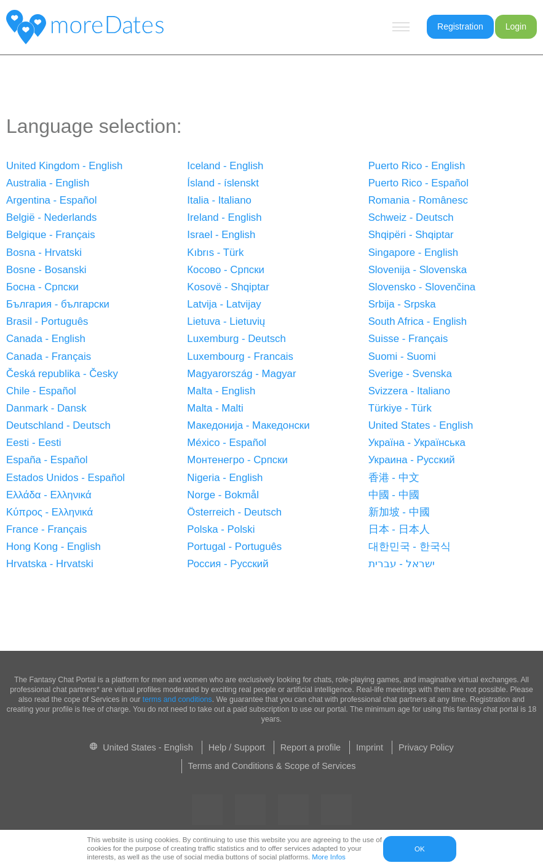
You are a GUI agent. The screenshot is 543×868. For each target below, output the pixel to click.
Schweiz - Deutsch (411, 217)
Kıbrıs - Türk (215, 252)
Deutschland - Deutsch (58, 425)
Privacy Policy (426, 747)
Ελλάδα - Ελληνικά (49, 495)
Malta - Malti (215, 408)
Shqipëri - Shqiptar (411, 235)
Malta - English (221, 391)
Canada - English (45, 338)
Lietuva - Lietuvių (226, 321)
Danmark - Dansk (46, 408)
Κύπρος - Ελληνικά (49, 512)
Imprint (369, 747)
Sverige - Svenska (410, 374)
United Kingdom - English (64, 166)
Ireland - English (224, 217)
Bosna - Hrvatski (44, 252)
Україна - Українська (417, 442)
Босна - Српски (42, 287)
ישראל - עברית (401, 564)
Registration (460, 26)
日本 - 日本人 (399, 529)
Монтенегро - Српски (237, 460)
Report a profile (310, 747)
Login (515, 26)
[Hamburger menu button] (401, 27)
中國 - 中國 (393, 495)
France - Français (46, 529)
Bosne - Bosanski (46, 270)
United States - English (421, 425)
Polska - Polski (221, 529)
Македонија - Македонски (248, 425)
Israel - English (221, 235)
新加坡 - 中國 (399, 512)
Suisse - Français (408, 338)
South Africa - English (417, 321)
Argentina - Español (51, 200)
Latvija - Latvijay (224, 304)
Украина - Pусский (411, 460)
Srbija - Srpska (402, 304)
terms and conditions (177, 699)
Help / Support (236, 747)
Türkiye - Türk (400, 408)
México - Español (226, 442)
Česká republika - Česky (62, 374)
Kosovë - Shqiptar (228, 287)
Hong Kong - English (53, 546)
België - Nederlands (51, 217)
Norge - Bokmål (223, 495)
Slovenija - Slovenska (417, 270)
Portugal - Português (234, 546)
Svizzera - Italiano (409, 391)
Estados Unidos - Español (65, 478)
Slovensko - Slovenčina (421, 287)
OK (419, 849)
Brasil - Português (47, 321)
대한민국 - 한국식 (409, 546)
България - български (57, 304)
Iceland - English (225, 166)
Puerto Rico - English (417, 166)
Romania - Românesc (418, 200)
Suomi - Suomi (402, 356)
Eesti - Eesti (33, 442)
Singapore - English (413, 252)
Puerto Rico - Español (418, 183)
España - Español (46, 460)
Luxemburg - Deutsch (236, 338)
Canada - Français (48, 356)
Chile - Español (41, 391)
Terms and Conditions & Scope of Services (272, 766)
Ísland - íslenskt (223, 183)
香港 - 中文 (393, 478)
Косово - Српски (225, 270)
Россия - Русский (227, 564)
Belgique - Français (50, 235)
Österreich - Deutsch (234, 512)
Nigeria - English (225, 478)
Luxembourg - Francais (240, 356)
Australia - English (47, 183)
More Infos (329, 857)
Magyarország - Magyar (241, 374)
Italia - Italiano (219, 200)
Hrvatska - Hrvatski (49, 564)
